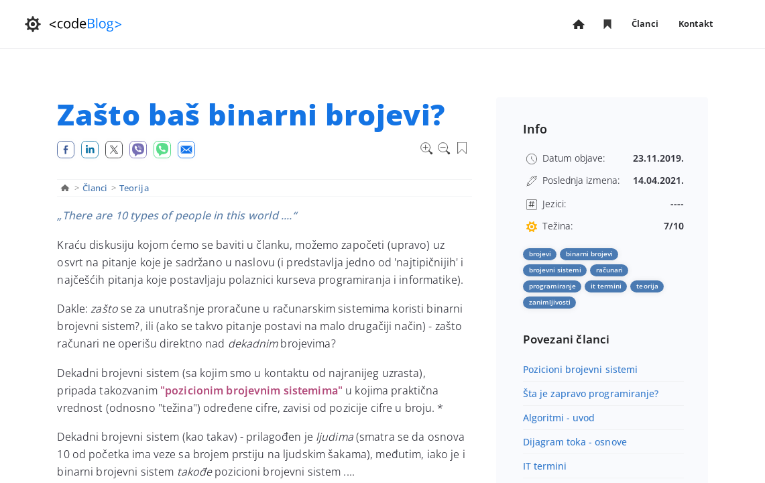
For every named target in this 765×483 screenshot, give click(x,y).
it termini (606, 285)
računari (609, 269)
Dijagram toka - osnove (575, 441)
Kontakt (696, 23)
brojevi (540, 253)
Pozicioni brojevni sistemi (580, 369)
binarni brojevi (589, 253)
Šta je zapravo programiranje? (591, 393)
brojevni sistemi (555, 269)
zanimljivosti (550, 302)
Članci (645, 24)
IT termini (545, 466)
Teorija (134, 188)
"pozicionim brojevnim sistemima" (251, 390)
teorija (647, 285)
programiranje (553, 285)
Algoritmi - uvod (559, 417)
